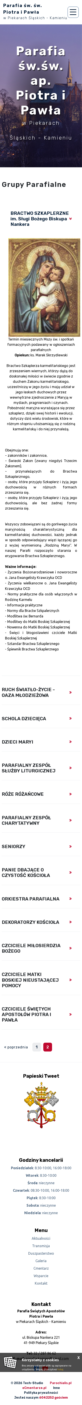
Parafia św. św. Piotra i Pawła (35, 11)
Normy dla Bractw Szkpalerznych (33, 611)
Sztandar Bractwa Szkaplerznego (33, 644)
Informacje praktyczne (24, 605)
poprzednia (17, 1047)
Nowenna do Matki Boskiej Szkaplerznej (38, 627)
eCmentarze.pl (34, 1388)
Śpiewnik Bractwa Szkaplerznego (33, 649)
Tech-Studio (33, 1383)
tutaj (60, 1369)
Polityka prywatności (41, 1393)
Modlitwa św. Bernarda (25, 616)
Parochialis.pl (61, 1383)
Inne (56, 1388)
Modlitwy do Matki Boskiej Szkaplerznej (38, 622)
